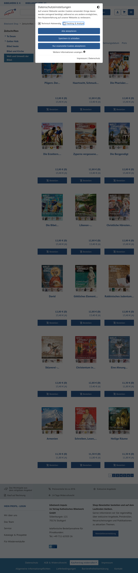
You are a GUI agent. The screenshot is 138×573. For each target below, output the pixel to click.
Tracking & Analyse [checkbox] (75, 23)
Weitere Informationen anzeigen (69, 52)
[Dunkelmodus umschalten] (98, 7)
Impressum (82, 58)
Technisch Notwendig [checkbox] (51, 23)
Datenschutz (94, 58)
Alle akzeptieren (69, 31)
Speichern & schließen (69, 38)
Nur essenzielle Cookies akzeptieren (68, 46)
